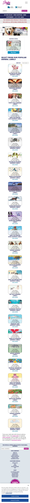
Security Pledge (15, 457)
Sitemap (15, 465)
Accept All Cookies (15, 500)
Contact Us (15, 453)
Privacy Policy (15, 454)
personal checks (16, 440)
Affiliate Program (15, 466)
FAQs (15, 467)
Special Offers (15, 476)
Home (3, 26)
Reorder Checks (15, 474)
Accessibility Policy (15, 458)
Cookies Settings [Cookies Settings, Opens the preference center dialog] (15, 496)
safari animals (6, 437)
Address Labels (8, 26)
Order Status (15, 462)
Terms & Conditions (15, 456)
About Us (15, 452)
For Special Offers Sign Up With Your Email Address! (15, 445)
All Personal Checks (15, 471)
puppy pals (15, 436)
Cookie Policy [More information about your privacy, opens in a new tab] (9, 493)
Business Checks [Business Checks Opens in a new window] (15, 475)
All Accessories (15, 473)
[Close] (28, 485)
